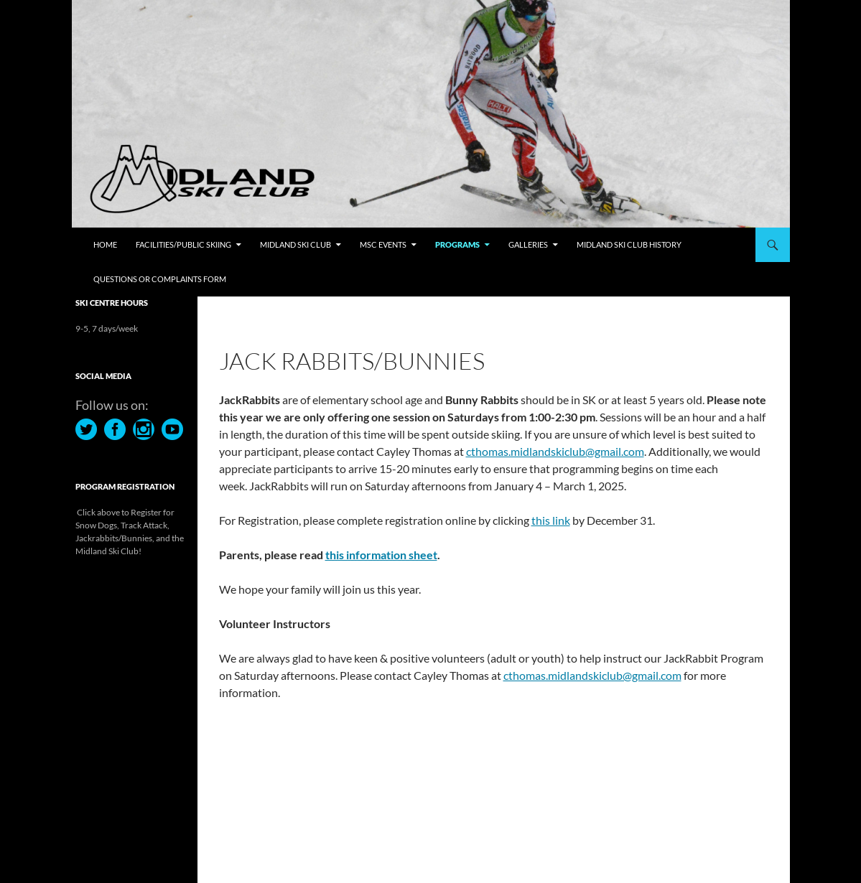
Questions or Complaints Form (159, 279)
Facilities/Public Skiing (183, 244)
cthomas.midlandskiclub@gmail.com (555, 451)
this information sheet (381, 554)
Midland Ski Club (295, 244)
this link (550, 520)
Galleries (528, 244)
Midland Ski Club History (629, 244)
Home (105, 244)
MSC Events (383, 244)
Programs (457, 244)
